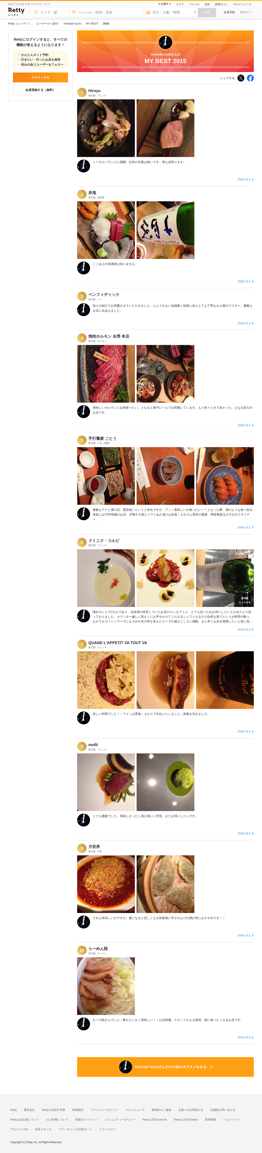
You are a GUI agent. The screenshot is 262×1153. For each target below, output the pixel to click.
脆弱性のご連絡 (161, 1109)
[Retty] (16, 11)
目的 (207, 4)
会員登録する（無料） (40, 90)
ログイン (245, 12)
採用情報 (210, 1119)
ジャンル (194, 4)
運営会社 (29, 1109)
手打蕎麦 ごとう (102, 438)
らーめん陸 (98, 949)
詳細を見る (244, 179)
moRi (93, 745)
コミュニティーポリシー (120, 1119)
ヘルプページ (231, 1119)
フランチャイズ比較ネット (75, 1129)
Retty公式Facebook (154, 1119)
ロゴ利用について (57, 1119)
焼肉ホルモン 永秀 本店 (108, 336)
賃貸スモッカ (43, 1129)
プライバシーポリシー (104, 1109)
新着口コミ (221, 4)
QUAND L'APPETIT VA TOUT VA (117, 643)
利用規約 (77, 1109)
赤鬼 (92, 193)
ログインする (40, 77)
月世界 (94, 847)
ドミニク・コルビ (103, 541)
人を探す (163, 3)
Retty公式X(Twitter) (186, 1119)
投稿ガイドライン (86, 1119)
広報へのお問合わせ (190, 1109)
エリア (180, 4)
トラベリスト (107, 1129)
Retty (13, 1109)
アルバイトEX (19, 1129)
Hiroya (94, 91)
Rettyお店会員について (24, 1119)
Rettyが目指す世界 (53, 1109)
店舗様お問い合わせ (222, 1109)
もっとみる (245, 599)
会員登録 (229, 12)
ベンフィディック (103, 294)
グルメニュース (242, 4)
